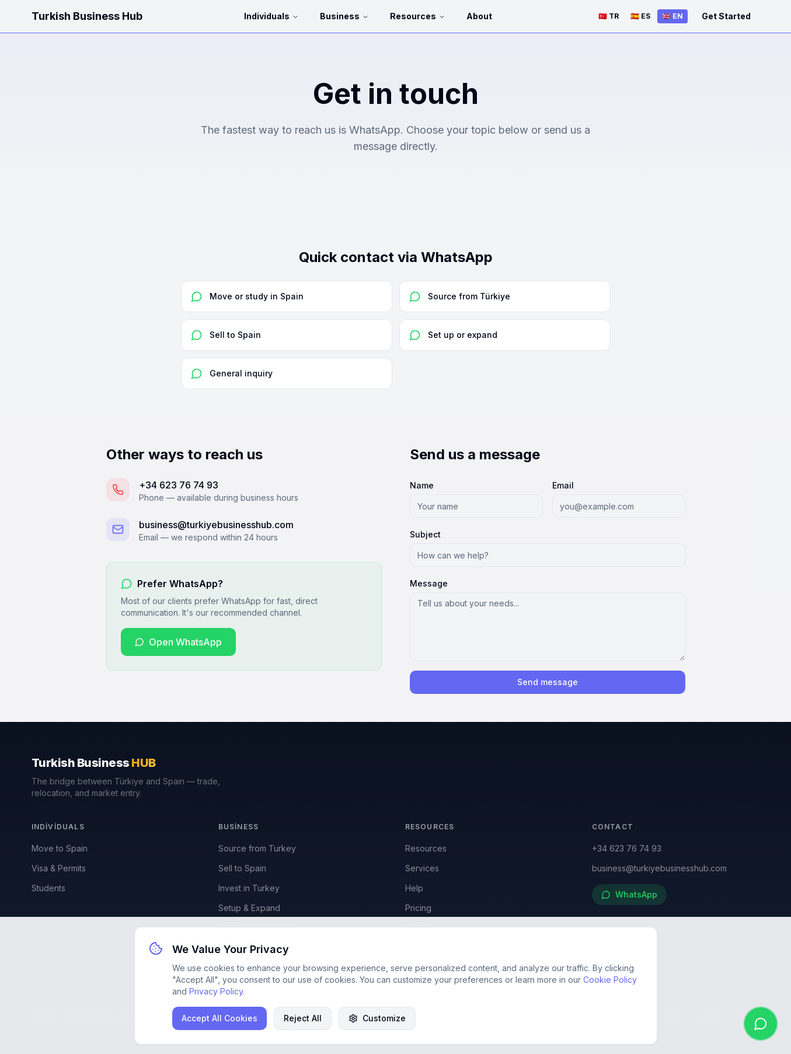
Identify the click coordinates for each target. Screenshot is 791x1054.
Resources (417, 16)
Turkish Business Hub (87, 16)
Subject (425, 534)
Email (563, 485)
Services (422, 868)
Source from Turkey (257, 848)
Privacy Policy (216, 991)
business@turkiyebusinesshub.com (659, 868)
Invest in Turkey (249, 888)
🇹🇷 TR (608, 16)
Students (48, 888)
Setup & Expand (249, 908)
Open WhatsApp (178, 642)
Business (344, 16)
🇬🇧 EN (672, 16)
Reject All (303, 1018)
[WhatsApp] (760, 1023)
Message (429, 583)
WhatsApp (629, 894)
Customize (377, 1018)
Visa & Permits (59, 868)
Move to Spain (60, 848)
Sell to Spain (242, 868)
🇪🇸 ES (640, 16)
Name (422, 485)
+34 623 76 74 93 (626, 848)
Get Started (726, 16)
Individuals (271, 16)
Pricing (418, 908)
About (479, 16)
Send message (547, 682)
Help (414, 888)
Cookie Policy (610, 980)
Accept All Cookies (219, 1018)
